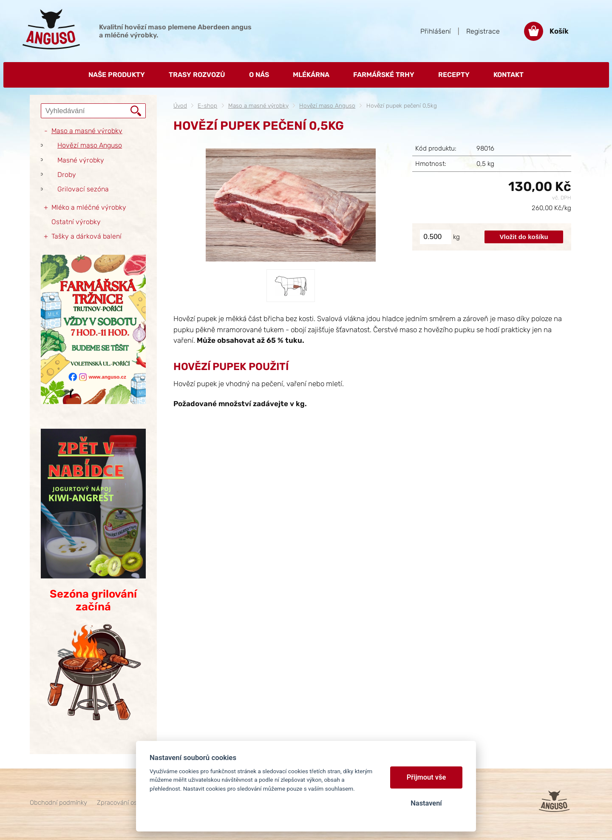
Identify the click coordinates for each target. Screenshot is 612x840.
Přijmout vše (426, 777)
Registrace (483, 31)
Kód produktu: (435, 148)
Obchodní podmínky (58, 802)
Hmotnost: (430, 164)
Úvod (180, 105)
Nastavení (426, 803)
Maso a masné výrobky (258, 105)
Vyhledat (135, 111)
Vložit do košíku (524, 236)
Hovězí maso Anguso (327, 105)
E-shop (207, 105)
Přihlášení (435, 31)
